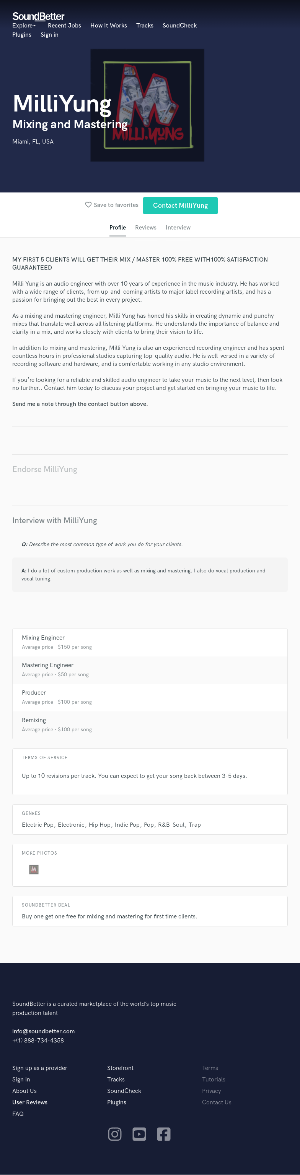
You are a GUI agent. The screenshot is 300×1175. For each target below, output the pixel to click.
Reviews (146, 227)
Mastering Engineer (47, 665)
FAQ (18, 1114)
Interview (178, 227)
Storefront (120, 1068)
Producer (34, 693)
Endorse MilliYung (44, 469)
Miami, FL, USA (33, 141)
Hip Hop (100, 825)
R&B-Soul (171, 825)
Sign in (50, 35)
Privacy (211, 1091)
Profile (117, 227)
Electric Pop (38, 825)
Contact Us (217, 1103)
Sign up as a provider (39, 1068)
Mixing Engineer (43, 638)
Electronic (71, 825)
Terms (210, 1068)
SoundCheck (180, 25)
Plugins (21, 35)
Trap (195, 825)
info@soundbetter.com (43, 1032)
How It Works (108, 25)
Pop (149, 825)
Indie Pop (127, 825)
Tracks (144, 25)
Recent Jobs (64, 25)
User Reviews (29, 1103)
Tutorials (213, 1080)
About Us (24, 1091)
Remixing (34, 720)
